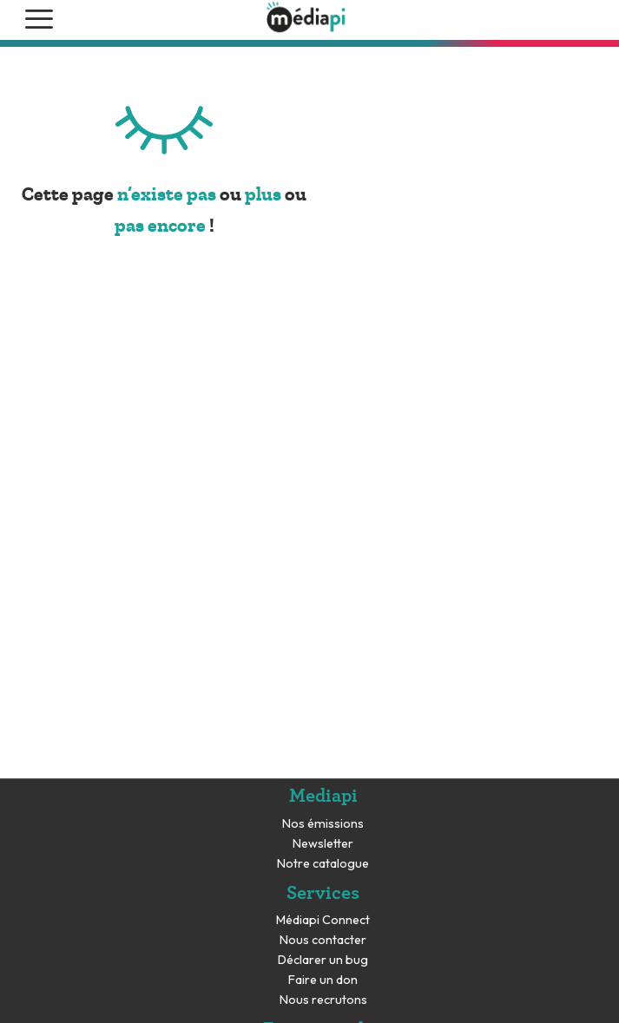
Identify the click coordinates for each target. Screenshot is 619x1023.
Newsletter (323, 843)
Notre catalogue (323, 863)
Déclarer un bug (323, 960)
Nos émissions (323, 823)
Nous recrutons (323, 1000)
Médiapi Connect (323, 920)
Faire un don (323, 980)
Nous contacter (323, 940)
